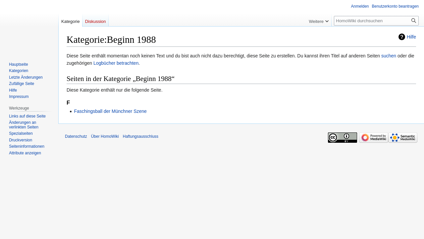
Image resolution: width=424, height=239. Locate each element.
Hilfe (411, 37)
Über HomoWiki (105, 136)
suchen (388, 55)
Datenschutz (76, 136)
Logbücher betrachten (115, 63)
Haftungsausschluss (140, 136)
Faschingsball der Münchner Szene (110, 111)
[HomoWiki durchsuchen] (376, 21)
